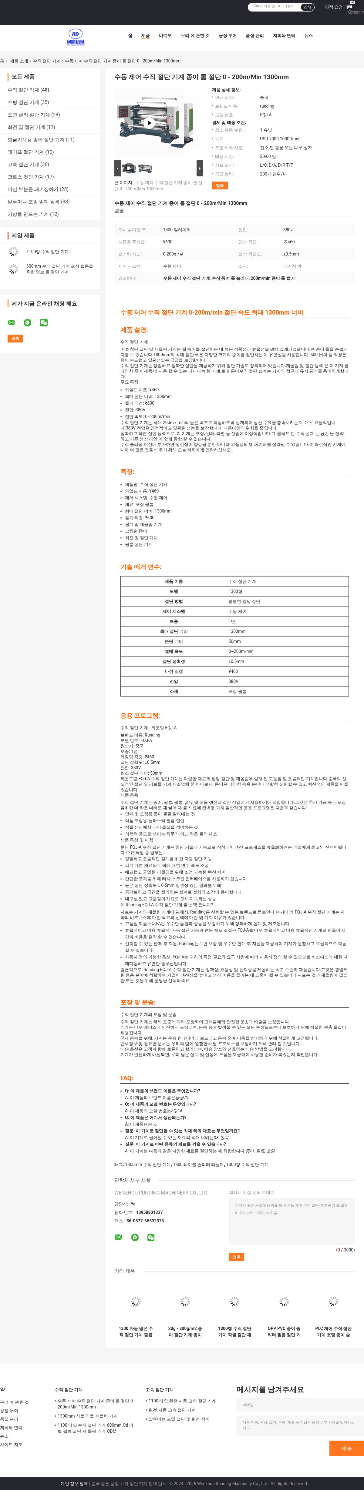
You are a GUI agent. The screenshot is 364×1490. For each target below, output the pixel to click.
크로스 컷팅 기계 (26, 177)
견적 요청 (334, 7)
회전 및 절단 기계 (26, 127)
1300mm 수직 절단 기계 (147, 1164)
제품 (145, 35)
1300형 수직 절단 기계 (247, 1164)
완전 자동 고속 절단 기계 (172, 1410)
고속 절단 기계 (23, 164)
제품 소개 (19, 60)
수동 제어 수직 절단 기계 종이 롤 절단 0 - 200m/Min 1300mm (96, 1403)
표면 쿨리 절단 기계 (29, 115)
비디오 (165, 35)
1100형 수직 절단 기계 (47, 251)
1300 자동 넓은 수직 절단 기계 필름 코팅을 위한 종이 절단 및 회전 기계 (136, 1332)
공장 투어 (228, 35)
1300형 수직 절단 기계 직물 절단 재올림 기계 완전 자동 (234, 1332)
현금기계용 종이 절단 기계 (36, 139)
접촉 (220, 185)
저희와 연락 (284, 35)
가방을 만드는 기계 (28, 214)
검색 (307, 7)
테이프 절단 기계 (26, 152)
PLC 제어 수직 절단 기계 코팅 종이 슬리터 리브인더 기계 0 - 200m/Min (333, 1332)
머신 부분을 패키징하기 (33, 189)
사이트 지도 (11, 1444)
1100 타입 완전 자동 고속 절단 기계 (182, 1400)
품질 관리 (255, 35)
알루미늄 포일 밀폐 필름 (34, 202)
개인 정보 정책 (74, 1483)
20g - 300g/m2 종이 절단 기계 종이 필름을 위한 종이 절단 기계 (185, 1332)
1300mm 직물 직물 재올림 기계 (88, 1416)
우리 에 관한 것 (195, 35)
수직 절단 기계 (47, 60)
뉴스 (308, 35)
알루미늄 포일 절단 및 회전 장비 (179, 1419)
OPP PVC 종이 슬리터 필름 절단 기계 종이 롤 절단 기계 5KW (284, 1332)
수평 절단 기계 (23, 102)
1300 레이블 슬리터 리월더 (198, 1164)
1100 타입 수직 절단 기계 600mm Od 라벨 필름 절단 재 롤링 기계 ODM (95, 1428)
